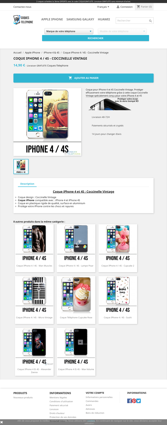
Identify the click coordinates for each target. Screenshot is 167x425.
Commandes (92, 401)
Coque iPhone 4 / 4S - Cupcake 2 (117, 265)
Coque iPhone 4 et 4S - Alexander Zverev (34, 371)
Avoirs (89, 405)
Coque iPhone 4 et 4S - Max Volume (76, 369)
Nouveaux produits (23, 397)
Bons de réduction (95, 412)
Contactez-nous (22, 6)
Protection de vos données (63, 417)
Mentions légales (58, 397)
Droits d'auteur (57, 413)
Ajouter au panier (84, 78)
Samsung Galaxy (80, 19)
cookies (91, 420)
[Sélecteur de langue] (103, 7)
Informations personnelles (99, 397)
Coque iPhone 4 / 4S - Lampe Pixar (76, 265)
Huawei (104, 19)
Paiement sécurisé (59, 405)
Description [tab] (27, 183)
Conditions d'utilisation (61, 401)
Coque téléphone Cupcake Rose (76, 317)
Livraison (54, 409)
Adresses (90, 408)
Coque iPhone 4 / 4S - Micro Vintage (34, 317)
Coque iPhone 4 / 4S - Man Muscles (34, 265)
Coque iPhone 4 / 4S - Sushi (118, 317)
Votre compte (95, 393)
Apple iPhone (52, 19)
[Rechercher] (135, 20)
